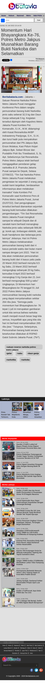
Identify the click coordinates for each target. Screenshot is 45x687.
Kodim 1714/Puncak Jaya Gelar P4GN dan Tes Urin (28, 592)
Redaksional (33, 650)
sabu (20, 353)
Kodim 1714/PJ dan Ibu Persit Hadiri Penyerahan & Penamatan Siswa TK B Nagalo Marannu (29, 492)
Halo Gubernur (38, 645)
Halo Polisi (37, 16)
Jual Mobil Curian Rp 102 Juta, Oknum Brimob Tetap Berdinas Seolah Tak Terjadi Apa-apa (28, 512)
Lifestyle (15, 648)
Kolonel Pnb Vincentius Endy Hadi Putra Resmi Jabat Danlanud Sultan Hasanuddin (29, 542)
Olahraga (22, 648)
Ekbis (28, 648)
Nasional (20, 16)
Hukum (11, 16)
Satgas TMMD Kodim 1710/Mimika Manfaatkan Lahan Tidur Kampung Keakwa (30, 562)
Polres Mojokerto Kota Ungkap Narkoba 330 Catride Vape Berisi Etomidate (29, 476)
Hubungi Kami (24, 653)
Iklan (39, 650)
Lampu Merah (7, 648)
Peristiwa (17, 650)
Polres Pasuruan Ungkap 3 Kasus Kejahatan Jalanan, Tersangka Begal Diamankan (29, 522)
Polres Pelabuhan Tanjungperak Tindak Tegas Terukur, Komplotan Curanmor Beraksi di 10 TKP (29, 456)
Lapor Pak (24, 650)
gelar (9, 353)
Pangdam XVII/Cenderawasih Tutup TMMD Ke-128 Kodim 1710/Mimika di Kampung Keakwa (29, 532)
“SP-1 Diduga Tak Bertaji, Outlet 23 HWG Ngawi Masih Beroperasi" (29, 602)
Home (3, 16)
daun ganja (33, 353)
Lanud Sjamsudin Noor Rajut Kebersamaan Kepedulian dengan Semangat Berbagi (29, 502)
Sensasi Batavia (8, 650)
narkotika (11, 360)
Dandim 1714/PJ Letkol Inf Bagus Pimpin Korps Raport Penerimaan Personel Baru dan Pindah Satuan (28, 447)
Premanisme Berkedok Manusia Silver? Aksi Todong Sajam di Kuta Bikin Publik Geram (28, 572)
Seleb (39, 648)
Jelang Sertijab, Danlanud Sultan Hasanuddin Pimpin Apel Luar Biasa (29, 582)
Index (31, 653)
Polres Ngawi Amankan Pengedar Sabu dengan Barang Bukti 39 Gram (29, 466)
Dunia (34, 648)
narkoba (25, 360)
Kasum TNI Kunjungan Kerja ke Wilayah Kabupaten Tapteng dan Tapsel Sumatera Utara (29, 552)
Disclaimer (15, 653)
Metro (28, 16)
